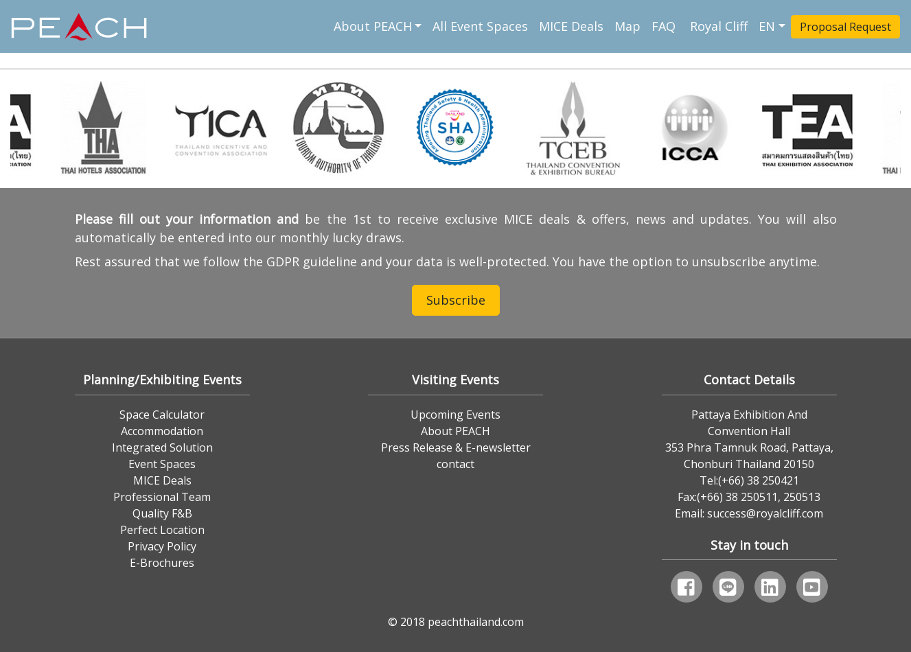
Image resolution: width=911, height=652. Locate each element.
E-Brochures (162, 562)
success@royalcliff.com (765, 513)
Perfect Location (162, 529)
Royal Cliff (719, 26)
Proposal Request (845, 26)
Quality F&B (162, 513)
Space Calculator (162, 414)
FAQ (665, 26)
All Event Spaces (480, 26)
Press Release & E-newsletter (456, 447)
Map (627, 26)
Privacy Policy (162, 546)
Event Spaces (162, 463)
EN (767, 26)
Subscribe (455, 300)
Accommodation (162, 431)
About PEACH (373, 26)
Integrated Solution (162, 447)
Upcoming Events (455, 414)
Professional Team (162, 496)
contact (455, 463)
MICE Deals (571, 26)
